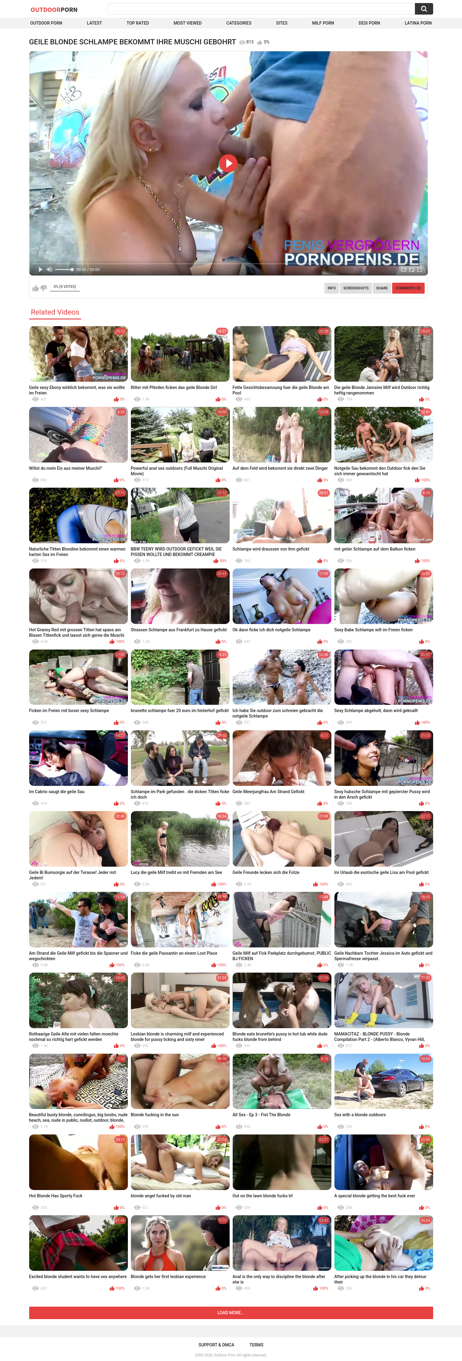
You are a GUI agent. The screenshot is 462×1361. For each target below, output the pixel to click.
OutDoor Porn (224, 1355)
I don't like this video (43, 288)
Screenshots (355, 288)
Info (332, 288)
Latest (94, 23)
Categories (238, 23)
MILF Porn (323, 23)
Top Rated (138, 23)
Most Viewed (188, 23)
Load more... (231, 1312)
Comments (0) (408, 288)
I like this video (36, 288)
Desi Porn (369, 23)
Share (382, 288)
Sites (281, 23)
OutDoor (54, 9)
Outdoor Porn (46, 23)
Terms (256, 1344)
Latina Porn (418, 23)
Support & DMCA (216, 1344)
